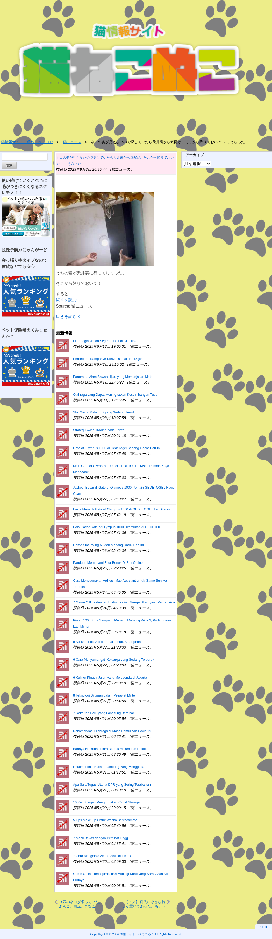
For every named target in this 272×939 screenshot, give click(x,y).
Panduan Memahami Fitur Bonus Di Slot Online (108, 563)
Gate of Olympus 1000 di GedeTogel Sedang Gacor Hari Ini (116, 448)
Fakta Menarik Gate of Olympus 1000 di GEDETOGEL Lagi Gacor (121, 509)
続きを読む (66, 300)
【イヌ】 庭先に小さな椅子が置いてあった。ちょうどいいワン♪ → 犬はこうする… (144, 904)
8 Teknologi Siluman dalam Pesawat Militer (104, 695)
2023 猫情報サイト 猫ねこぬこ (131, 934)
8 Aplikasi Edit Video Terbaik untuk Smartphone (107, 642)
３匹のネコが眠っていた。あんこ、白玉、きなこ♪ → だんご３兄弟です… (81, 904)
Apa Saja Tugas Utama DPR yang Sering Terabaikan (112, 785)
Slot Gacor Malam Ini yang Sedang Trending (105, 412)
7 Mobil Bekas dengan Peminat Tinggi (101, 838)
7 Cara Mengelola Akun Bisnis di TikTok (102, 856)
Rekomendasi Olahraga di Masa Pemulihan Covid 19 (112, 731)
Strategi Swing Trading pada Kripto (98, 430)
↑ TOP (263, 927)
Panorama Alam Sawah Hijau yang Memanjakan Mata (113, 377)
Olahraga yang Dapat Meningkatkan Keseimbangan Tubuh (116, 395)
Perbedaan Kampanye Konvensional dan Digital (108, 359)
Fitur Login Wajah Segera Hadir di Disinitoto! (105, 341)
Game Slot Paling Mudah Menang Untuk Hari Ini (108, 545)
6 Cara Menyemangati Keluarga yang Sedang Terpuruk (113, 660)
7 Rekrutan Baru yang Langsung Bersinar (103, 713)
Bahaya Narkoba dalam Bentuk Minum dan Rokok (110, 749)
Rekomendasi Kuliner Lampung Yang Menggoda (108, 767)
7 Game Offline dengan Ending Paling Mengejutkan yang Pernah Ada (124, 602)
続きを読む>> (69, 316)
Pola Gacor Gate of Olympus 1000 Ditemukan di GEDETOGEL (119, 527)
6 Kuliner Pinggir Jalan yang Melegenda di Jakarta (110, 677)
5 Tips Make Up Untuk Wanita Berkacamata (105, 820)
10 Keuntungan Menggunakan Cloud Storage (106, 802)
